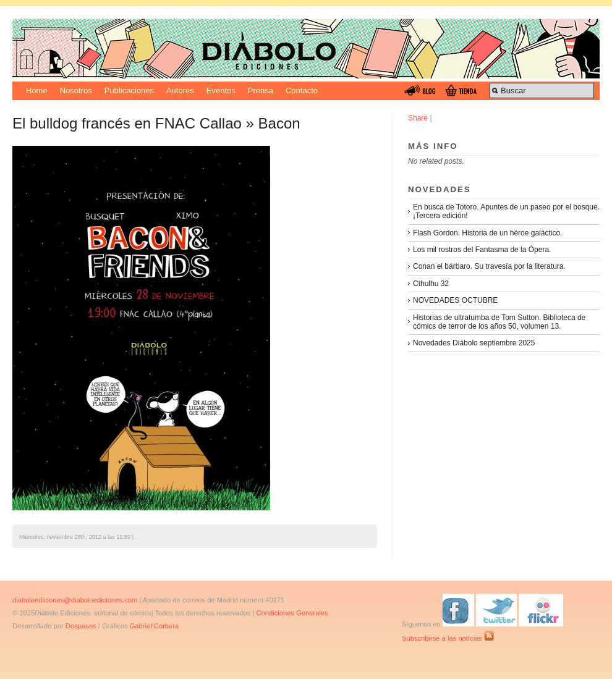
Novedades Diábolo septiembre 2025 (474, 343)
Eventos (221, 90)
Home (37, 90)
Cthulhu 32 (431, 283)
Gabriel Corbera (154, 626)
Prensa (260, 90)
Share (418, 118)
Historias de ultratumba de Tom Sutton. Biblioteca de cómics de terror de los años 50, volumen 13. (499, 322)
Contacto (302, 90)
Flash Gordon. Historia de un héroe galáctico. (487, 233)
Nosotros (76, 90)
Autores (180, 90)
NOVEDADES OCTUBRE (455, 300)
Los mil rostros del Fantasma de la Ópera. (482, 249)
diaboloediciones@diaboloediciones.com (74, 600)
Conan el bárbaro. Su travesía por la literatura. (489, 266)
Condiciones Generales (292, 613)
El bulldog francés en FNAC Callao (127, 123)
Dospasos (81, 626)
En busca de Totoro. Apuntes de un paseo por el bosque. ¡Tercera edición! (506, 211)
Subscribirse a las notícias (448, 638)
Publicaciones (129, 90)
